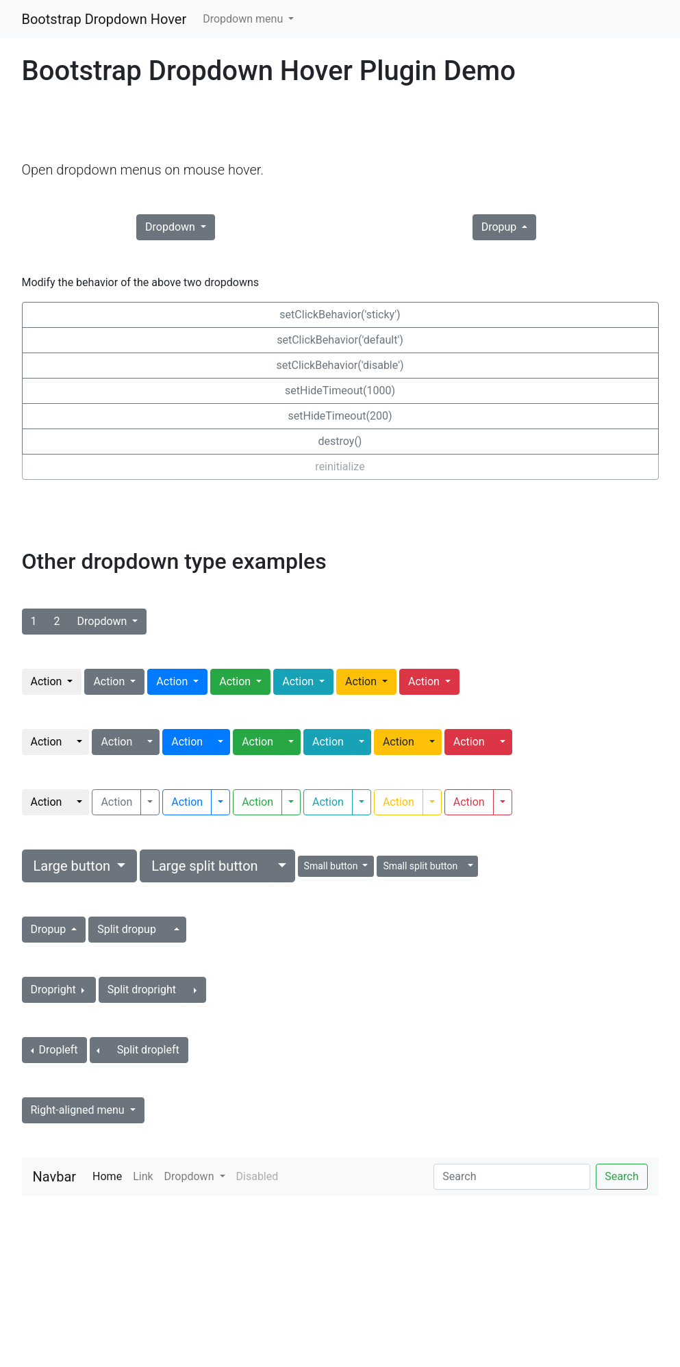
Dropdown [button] (190, 1176)
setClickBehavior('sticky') (339, 314)
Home (109, 1175)
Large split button (204, 866)
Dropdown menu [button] (244, 18)
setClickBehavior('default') (340, 339)
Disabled (257, 1176)
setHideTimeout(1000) (340, 390)
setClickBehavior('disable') (340, 365)
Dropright (55, 989)
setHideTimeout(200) (340, 415)
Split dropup (126, 929)
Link (143, 1176)
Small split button (420, 865)
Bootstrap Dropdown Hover (104, 19)
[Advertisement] (271, 124)
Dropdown (171, 226)
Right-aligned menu (79, 1109)
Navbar (55, 1176)
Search (621, 1176)
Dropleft (57, 1049)
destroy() (340, 441)
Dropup (500, 226)
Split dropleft (148, 1049)
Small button (332, 865)
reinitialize (339, 466)
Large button (74, 866)
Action (48, 681)
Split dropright (142, 989)
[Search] (511, 1177)
